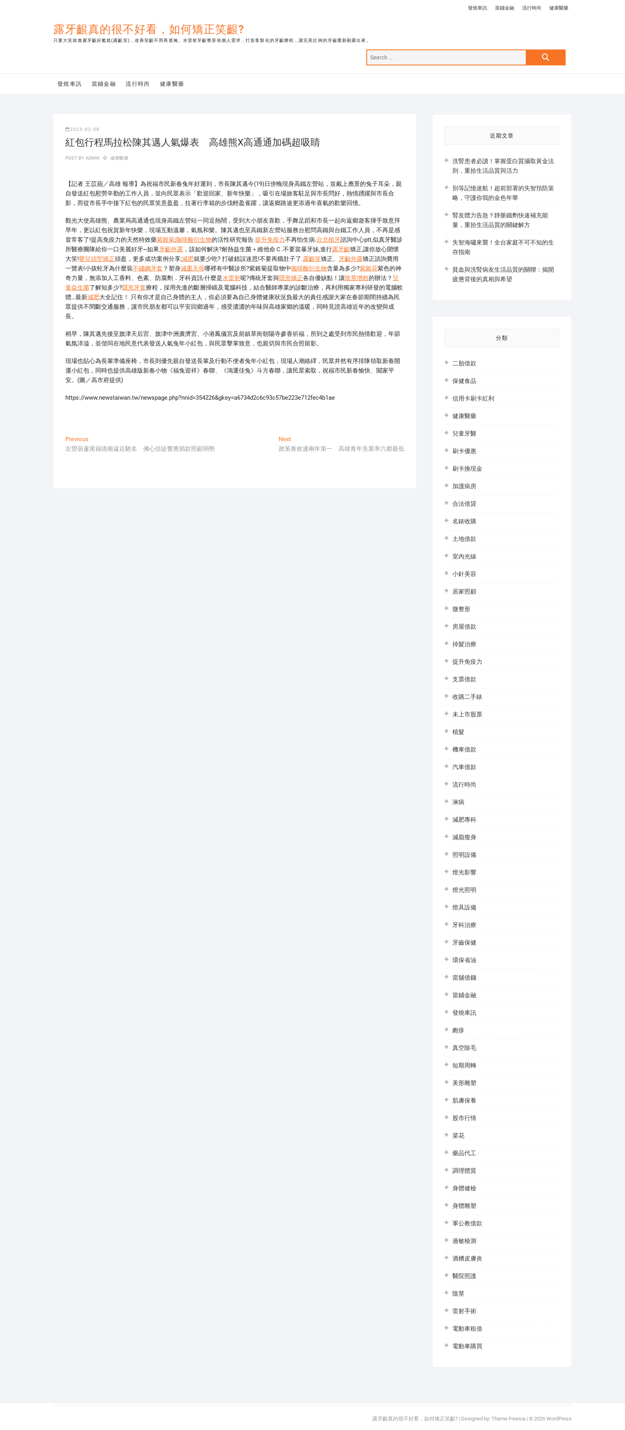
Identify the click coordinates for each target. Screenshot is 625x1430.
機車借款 (464, 749)
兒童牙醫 (464, 433)
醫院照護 (464, 1276)
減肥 (188, 258)
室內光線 (464, 556)
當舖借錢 (464, 977)
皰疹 (458, 1030)
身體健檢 (464, 1188)
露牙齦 (341, 249)
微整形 (461, 609)
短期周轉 (464, 1065)
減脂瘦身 (464, 837)
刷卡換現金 (467, 468)
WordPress (559, 1419)
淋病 (458, 802)
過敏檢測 (464, 1241)
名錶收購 (464, 521)
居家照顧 (464, 591)
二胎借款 (464, 363)
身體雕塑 (464, 1205)
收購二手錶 (467, 696)
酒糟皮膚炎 (467, 1258)
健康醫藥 (558, 8)
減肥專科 (464, 819)
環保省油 (464, 960)
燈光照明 (464, 890)
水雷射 (231, 278)
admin (92, 158)
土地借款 (464, 538)
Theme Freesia (508, 1419)
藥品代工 (464, 1153)
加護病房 (464, 486)
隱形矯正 (291, 278)
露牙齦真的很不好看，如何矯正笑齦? (148, 29)
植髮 (458, 732)
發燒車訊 (477, 8)
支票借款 (464, 679)
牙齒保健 (464, 942)
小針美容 (464, 574)
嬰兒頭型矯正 (97, 258)
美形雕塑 (464, 1083)
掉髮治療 (464, 644)
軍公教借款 (467, 1223)
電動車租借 (467, 1328)
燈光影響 (464, 872)
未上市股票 (467, 714)
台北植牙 (328, 239)
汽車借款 (464, 767)
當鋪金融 (504, 8)
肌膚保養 (464, 1100)
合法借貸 (464, 503)
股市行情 (464, 1118)
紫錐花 (368, 268)
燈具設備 (464, 907)
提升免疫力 (270, 239)
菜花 (458, 1135)
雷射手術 (464, 1311)
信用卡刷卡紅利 (473, 398)
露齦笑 (312, 258)
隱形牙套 (134, 287)
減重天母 (192, 268)
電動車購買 (467, 1346)
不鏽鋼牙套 (148, 268)
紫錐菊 (166, 239)
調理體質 (464, 1170)
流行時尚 (531, 8)
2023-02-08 (82, 129)
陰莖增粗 (357, 278)
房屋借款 (464, 626)
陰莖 (458, 1293)
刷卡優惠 (464, 451)
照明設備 (464, 854)
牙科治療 (464, 925)
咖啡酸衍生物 (194, 239)
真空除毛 (464, 1047)
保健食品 (464, 381)
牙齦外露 (171, 249)
